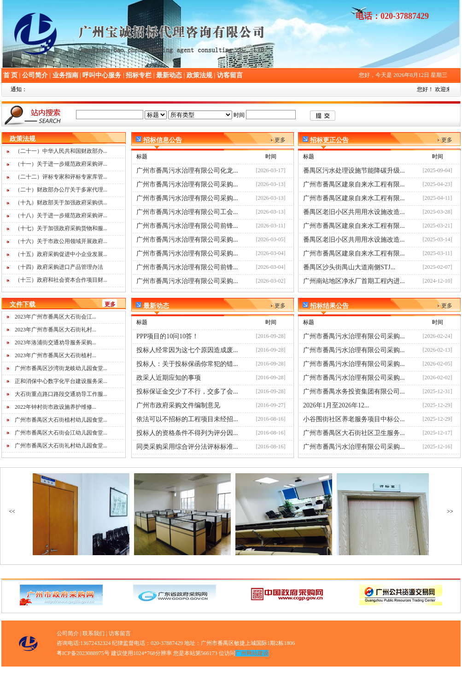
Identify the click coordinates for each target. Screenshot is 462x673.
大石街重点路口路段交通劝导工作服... (61, 394)
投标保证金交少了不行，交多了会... (187, 391)
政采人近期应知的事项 (168, 377)
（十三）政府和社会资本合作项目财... (61, 280)
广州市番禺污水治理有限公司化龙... (187, 170)
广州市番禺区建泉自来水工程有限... (354, 184)
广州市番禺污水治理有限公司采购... (187, 184)
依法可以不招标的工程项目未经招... (187, 419)
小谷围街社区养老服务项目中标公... (354, 419)
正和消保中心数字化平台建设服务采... (61, 381)
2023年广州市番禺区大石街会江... (55, 316)
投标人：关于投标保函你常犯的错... (187, 363)
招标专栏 (139, 75)
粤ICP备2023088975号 (83, 653)
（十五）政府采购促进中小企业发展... (61, 254)
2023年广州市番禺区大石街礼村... (55, 329)
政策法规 (199, 75)
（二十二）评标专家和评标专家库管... (61, 177)
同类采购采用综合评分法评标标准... (187, 446)
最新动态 (169, 75)
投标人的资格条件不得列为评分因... (187, 432)
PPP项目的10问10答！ (167, 336)
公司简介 (35, 75)
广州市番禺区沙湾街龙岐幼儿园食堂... (61, 368)
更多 (110, 304)
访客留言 (230, 75)
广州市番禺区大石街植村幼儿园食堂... (61, 420)
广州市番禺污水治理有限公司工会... (187, 212)
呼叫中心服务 (101, 75)
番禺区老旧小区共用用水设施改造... (354, 212)
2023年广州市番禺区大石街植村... (55, 355)
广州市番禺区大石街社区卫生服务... (354, 432)
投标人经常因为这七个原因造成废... (187, 350)
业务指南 (65, 75)
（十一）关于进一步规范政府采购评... (61, 164)
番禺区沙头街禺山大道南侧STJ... (349, 267)
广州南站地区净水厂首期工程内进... (354, 281)
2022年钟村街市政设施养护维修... (55, 407)
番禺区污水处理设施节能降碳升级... (354, 170)
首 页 (10, 75)
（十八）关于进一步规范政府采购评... (61, 215)
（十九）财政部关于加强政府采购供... (61, 202)
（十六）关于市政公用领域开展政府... (61, 241)
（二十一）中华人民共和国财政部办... (61, 151)
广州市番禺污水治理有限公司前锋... (187, 225)
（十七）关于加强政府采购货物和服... (61, 228)
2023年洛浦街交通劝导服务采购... (55, 342)
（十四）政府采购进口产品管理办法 (59, 267)
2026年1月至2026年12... (336, 405)
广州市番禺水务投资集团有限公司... (354, 391)
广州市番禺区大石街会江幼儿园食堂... (61, 432)
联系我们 (93, 633)
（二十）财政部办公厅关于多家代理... (61, 189)
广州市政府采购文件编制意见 (178, 405)
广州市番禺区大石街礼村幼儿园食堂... (61, 445)
